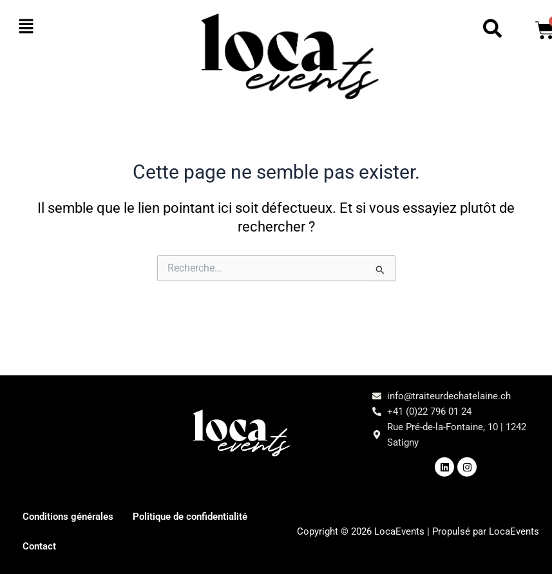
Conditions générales (71, 516)
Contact (183, 546)
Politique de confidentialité (84, 546)
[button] (57, 27)
